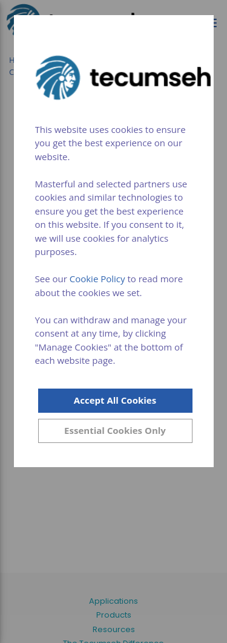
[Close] (115, 431)
